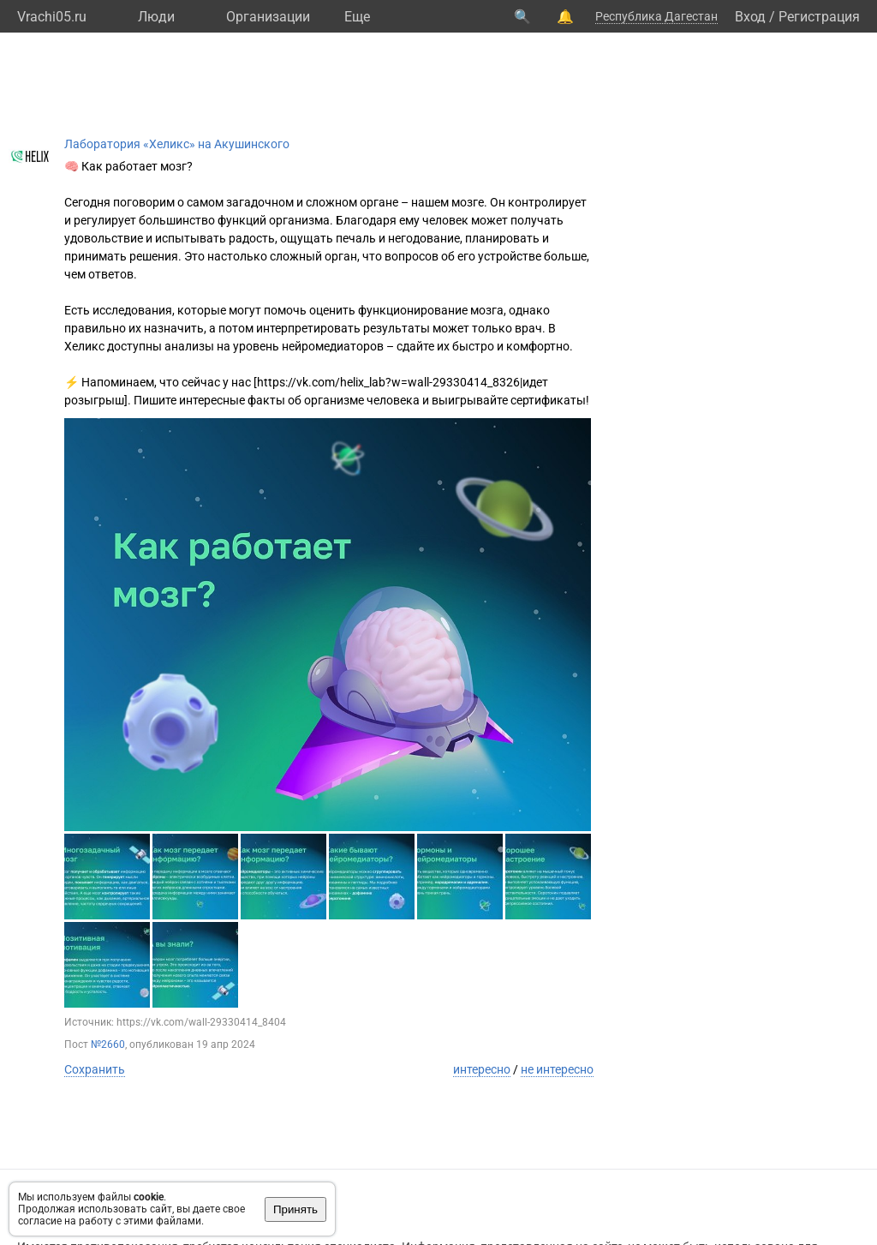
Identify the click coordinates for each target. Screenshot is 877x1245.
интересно (481, 1069)
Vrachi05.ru (52, 17)
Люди (156, 17)
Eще (357, 17)
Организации (268, 17)
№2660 (108, 1044)
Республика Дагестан (656, 16)
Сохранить (94, 1069)
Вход (750, 17)
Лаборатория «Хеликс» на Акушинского (176, 144)
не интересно (557, 1069)
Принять (295, 1209)
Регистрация (819, 17)
